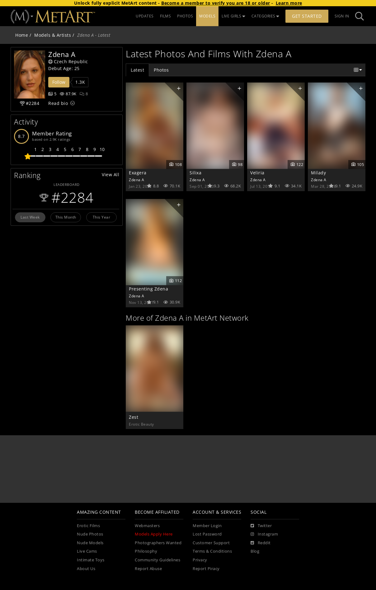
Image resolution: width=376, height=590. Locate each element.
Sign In (342, 16)
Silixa (195, 173)
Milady (318, 173)
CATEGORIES (265, 16)
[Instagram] (264, 534)
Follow (58, 82)
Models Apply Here (154, 534)
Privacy (200, 560)
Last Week (30, 217)
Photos (161, 70)
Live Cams (87, 551)
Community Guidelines (157, 560)
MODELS (207, 16)
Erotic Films (88, 525)
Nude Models (90, 542)
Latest (137, 70)
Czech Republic (68, 61)
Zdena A (136, 179)
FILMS (165, 16)
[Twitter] (261, 526)
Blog (255, 551)
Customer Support (211, 542)
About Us (86, 568)
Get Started (307, 16)
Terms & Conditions (212, 551)
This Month (65, 217)
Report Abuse (148, 568)
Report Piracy (206, 568)
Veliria (257, 173)
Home (21, 35)
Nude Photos (90, 534)
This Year (101, 217)
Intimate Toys (91, 560)
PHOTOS (185, 16)
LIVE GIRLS (233, 16)
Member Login (207, 525)
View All (110, 174)
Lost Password (207, 534)
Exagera (138, 173)
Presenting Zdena (148, 289)
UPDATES (145, 16)
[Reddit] (261, 543)
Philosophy (146, 551)
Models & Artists (52, 35)
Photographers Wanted (158, 542)
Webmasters (147, 525)
